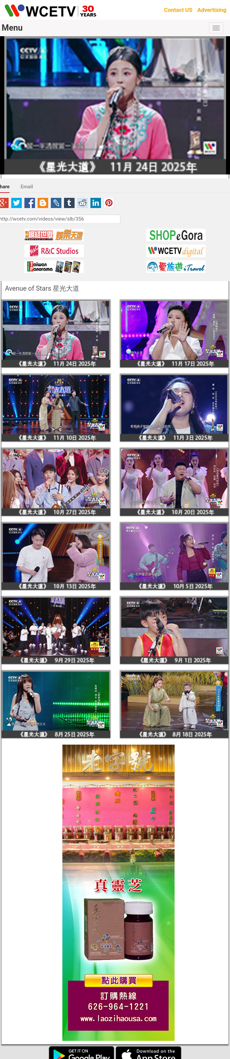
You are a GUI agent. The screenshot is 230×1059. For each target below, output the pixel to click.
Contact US (178, 10)
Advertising (211, 10)
